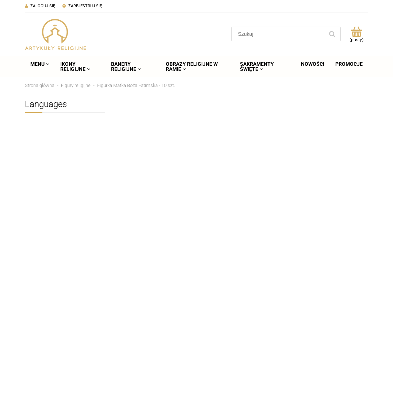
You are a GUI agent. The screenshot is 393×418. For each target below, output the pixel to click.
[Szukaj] (332, 34)
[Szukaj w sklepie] (279, 34)
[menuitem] (40, 64)
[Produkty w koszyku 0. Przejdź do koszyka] (356, 34)
